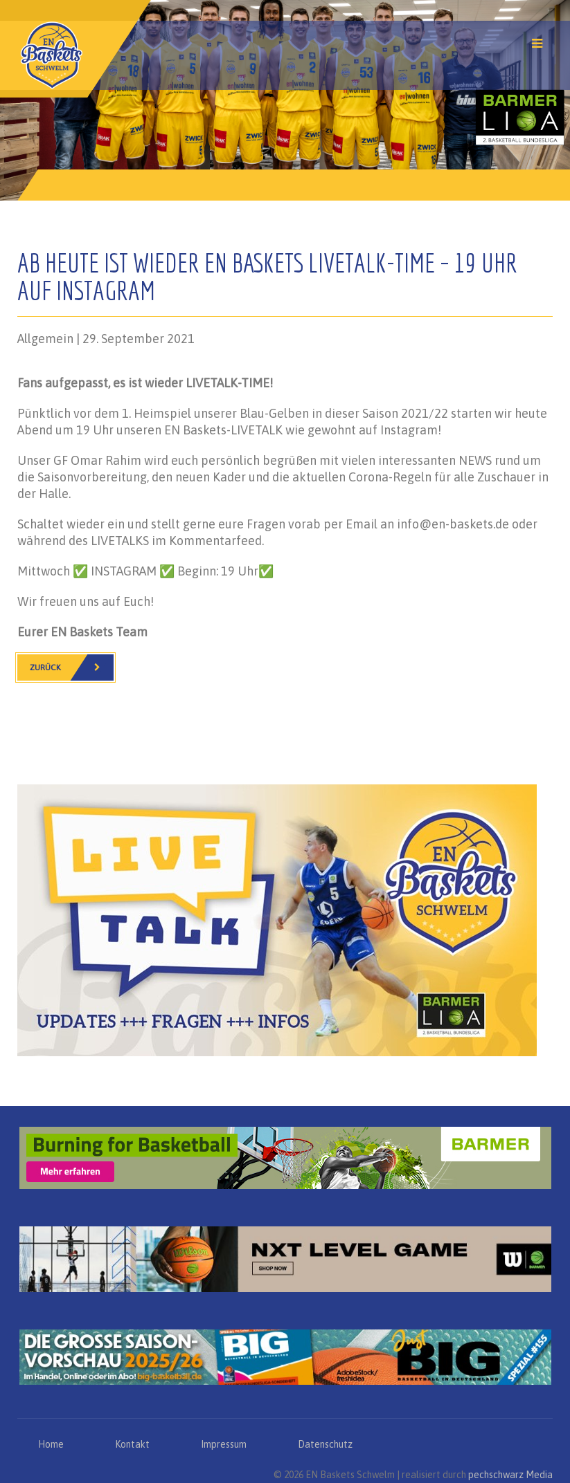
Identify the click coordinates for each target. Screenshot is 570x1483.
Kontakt (132, 1444)
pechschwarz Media (510, 1474)
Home (51, 1444)
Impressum (224, 1444)
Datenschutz (325, 1444)
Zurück (72, 667)
